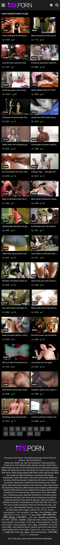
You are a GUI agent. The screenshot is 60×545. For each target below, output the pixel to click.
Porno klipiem (8, 522)
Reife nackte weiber (20, 473)
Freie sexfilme (26, 500)
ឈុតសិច (14, 520)
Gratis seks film (40, 502)
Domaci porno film (39, 527)
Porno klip (30, 522)
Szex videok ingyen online (24, 510)
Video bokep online (10, 530)
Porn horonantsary (39, 532)
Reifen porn (9, 463)
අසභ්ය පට (24, 535)
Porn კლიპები (23, 512)
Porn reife (46, 493)
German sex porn (39, 465)
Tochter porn (9, 465)
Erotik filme (51, 465)
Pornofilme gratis (49, 495)
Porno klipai (20, 522)
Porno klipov (7, 525)
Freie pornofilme (48, 463)
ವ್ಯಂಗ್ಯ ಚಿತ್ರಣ (37, 515)
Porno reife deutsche (29, 468)
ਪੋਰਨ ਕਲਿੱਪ (5, 520)
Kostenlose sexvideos (12, 498)
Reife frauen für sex (19, 490)
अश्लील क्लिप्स (21, 517)
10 (12, 434)
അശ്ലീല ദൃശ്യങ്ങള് (47, 517)
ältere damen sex (18, 470)
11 (19, 434)
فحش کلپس (33, 517)
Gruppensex (8, 478)
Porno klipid (24, 530)
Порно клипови (43, 522)
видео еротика (33, 520)
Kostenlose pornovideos (46, 498)
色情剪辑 (23, 520)
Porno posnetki (20, 525)
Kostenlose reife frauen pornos (37, 483)
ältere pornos (35, 493)
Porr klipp (34, 512)
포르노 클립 (33, 525)
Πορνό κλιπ (35, 530)
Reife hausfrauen (26, 475)
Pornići (54, 522)
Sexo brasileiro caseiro (23, 507)
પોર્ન (29, 515)
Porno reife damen (21, 493)
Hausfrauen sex (27, 502)
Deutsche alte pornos (37, 490)
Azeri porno (52, 527)
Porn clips (52, 502)
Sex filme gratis (28, 498)
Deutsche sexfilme (12, 500)
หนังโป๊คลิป (43, 525)
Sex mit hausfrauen (32, 463)
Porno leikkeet (45, 512)
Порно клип (52, 520)
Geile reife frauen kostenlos (19, 485)
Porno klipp (7, 527)
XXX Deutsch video (23, 465)
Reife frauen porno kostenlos (35, 488)
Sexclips (36, 500)
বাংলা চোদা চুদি (41, 510)
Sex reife (42, 468)
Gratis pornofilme (48, 500)
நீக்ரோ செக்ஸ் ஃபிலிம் (17, 515)
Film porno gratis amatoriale (16, 505)
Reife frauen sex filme (11, 468)
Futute (44, 520)
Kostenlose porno (15, 495)
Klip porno (34, 535)
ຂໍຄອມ (27, 532)
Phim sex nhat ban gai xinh (40, 505)
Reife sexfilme (52, 468)
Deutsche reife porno (14, 488)
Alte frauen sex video (35, 470)
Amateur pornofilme (11, 502)
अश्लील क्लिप (53, 532)
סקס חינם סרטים (48, 530)
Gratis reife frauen (45, 473)
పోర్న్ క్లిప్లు (12, 517)
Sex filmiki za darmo (21, 527)
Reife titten (33, 473)
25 (30, 434)
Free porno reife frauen (38, 478)
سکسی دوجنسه (40, 507)
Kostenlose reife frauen (43, 475)
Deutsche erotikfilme (32, 495)
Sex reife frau (36, 485)
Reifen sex (19, 463)
